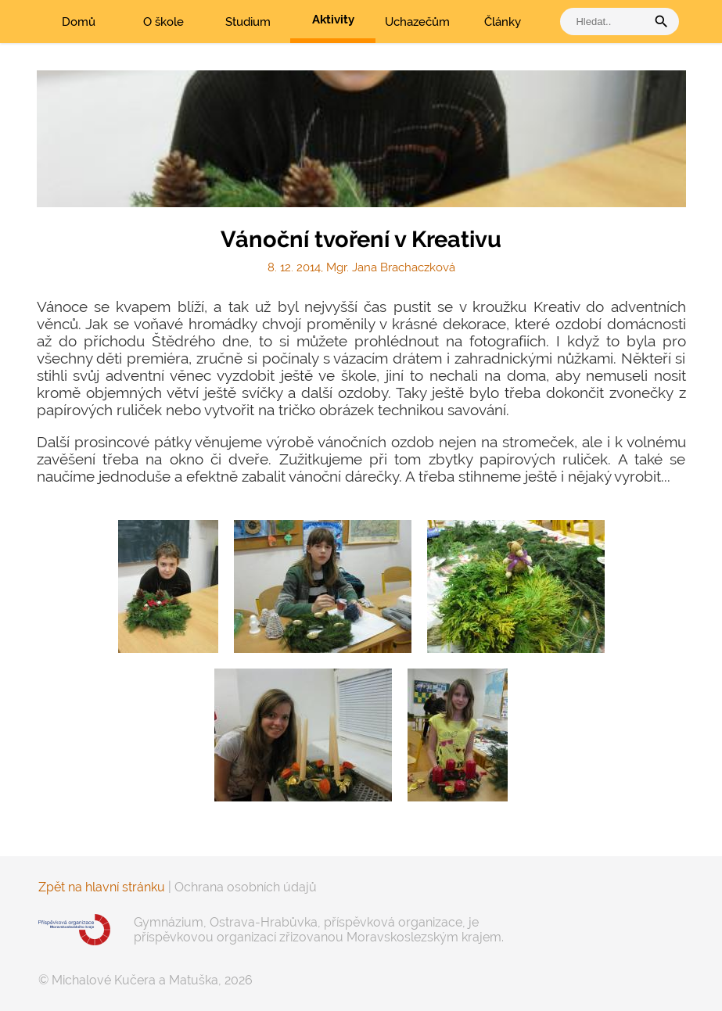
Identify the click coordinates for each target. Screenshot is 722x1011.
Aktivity (333, 20)
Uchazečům (417, 22)
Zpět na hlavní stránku (101, 887)
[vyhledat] (607, 21)
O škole (163, 22)
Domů (78, 22)
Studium (248, 22)
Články (502, 22)
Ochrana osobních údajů (245, 887)
